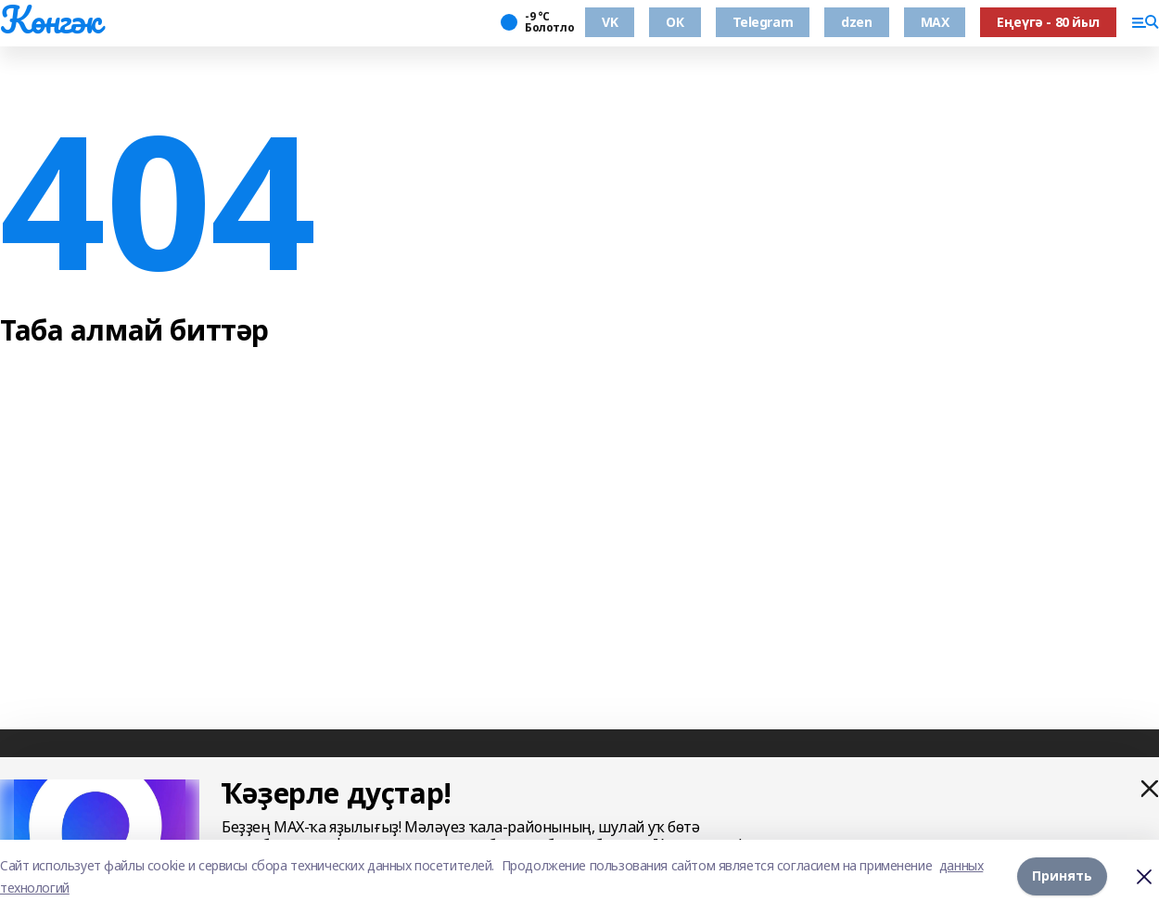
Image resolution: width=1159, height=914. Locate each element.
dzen (856, 22)
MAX (935, 22)
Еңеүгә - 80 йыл (1048, 22)
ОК (674, 22)
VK (610, 22)
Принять (1062, 876)
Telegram (763, 22)
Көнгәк (50, 19)
